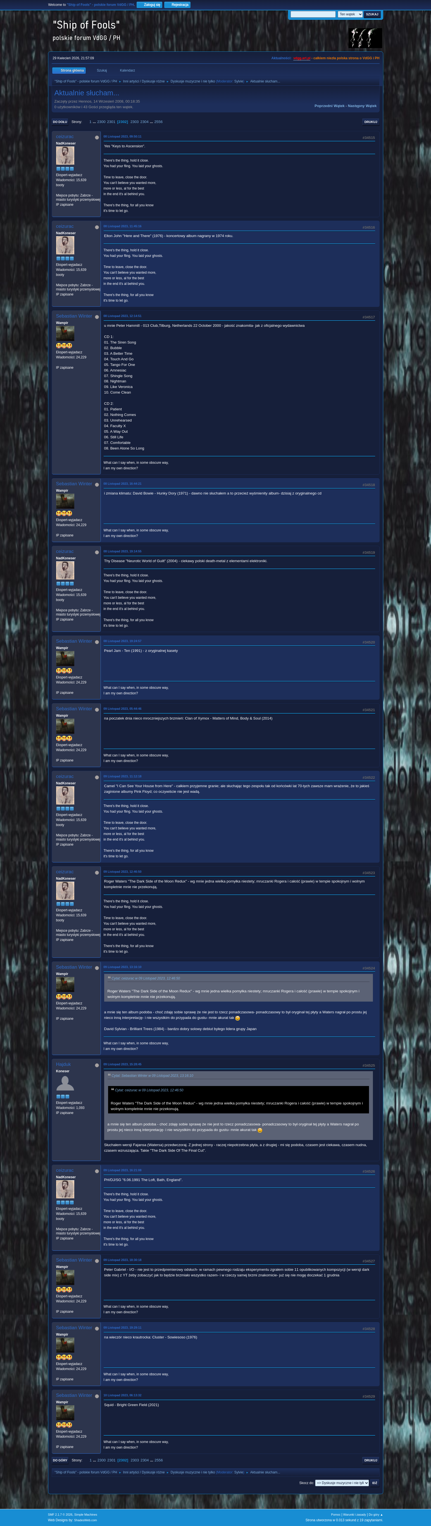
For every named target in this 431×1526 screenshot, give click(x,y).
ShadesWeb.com (85, 1520)
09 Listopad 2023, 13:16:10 (123, 967)
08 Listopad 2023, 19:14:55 (123, 551)
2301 (111, 122)
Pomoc (335, 1514)
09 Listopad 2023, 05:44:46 (123, 708)
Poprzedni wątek (329, 106)
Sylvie (238, 81)
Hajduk (63, 1064)
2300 (101, 122)
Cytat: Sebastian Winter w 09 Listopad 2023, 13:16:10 (152, 1076)
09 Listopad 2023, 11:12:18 (123, 776)
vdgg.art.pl (301, 58)
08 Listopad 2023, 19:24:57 (123, 641)
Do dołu (60, 122)
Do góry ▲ (376, 1514)
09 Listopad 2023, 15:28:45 (123, 1064)
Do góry (60, 1460)
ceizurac (65, 136)
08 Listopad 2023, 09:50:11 (123, 136)
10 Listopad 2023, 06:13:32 (123, 1395)
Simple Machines (85, 1514)
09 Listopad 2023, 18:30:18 (123, 1260)
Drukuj (371, 122)
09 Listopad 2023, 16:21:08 (123, 1170)
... (95, 122)
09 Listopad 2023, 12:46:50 (123, 871)
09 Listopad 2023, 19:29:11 (123, 1327)
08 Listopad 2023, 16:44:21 (123, 483)
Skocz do (306, 1483)
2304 (144, 122)
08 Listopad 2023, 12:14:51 (123, 316)
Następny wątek (362, 106)
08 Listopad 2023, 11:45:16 (123, 226)
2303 (134, 122)
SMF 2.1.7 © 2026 (60, 1514)
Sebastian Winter (74, 316)
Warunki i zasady (354, 1514)
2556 (158, 122)
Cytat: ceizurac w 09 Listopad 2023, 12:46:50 (146, 978)
